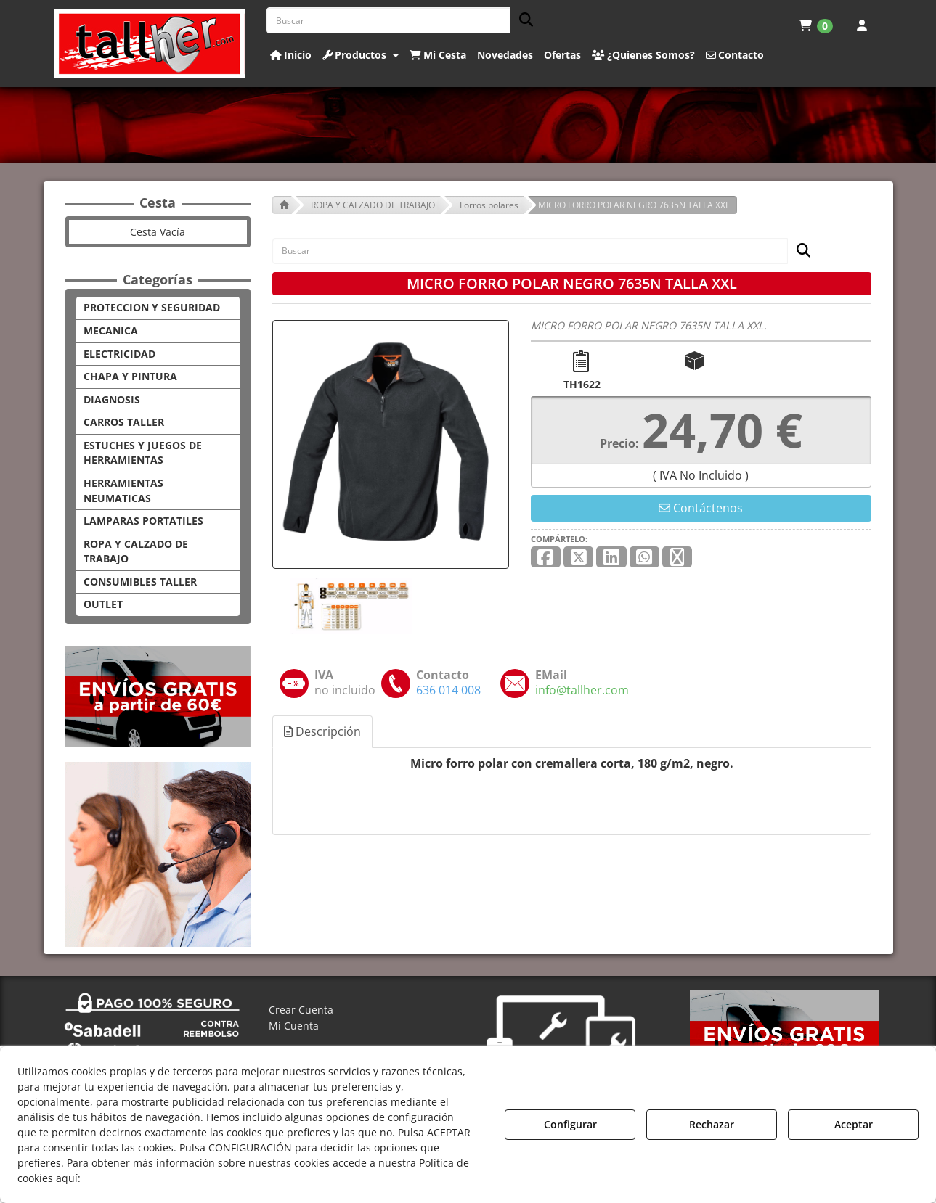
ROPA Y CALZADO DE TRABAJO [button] (136, 551)
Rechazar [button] (711, 1124)
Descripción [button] (322, 731)
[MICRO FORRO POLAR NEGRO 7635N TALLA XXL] (390, 445)
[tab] (323, 731)
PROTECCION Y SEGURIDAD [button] (152, 307)
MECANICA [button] (111, 330)
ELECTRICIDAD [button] (119, 354)
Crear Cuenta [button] (301, 1010)
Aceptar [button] (853, 1124)
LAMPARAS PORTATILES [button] (143, 520)
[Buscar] (522, 20)
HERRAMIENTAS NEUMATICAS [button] (123, 490)
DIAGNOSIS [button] (112, 399)
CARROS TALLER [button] (124, 422)
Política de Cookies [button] (134, 1178)
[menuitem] (816, 25)
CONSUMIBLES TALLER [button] (140, 581)
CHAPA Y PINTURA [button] (130, 376)
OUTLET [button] (103, 604)
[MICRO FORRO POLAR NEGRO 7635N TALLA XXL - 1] (350, 606)
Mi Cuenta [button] (294, 1025)
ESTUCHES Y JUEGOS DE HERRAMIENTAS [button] (143, 452)
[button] (149, 43)
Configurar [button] (570, 1124)
